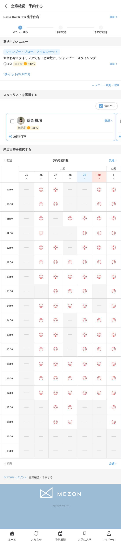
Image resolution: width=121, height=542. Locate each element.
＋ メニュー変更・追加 (105, 85)
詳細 (114, 17)
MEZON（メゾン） (15, 477)
